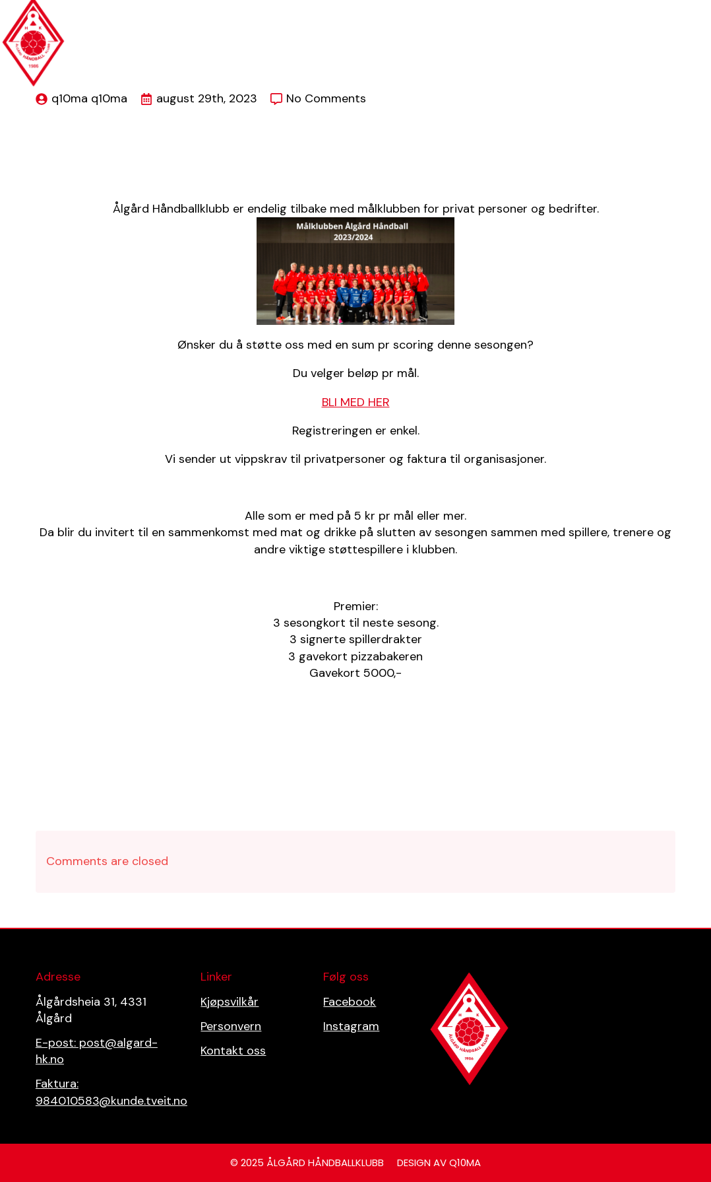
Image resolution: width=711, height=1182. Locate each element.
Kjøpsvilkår (230, 1002)
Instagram (351, 1026)
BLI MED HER (356, 402)
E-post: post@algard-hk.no (97, 1051)
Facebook (349, 1002)
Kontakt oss (233, 1051)
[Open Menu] (693, 10)
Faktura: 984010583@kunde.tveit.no (111, 1092)
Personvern (231, 1026)
